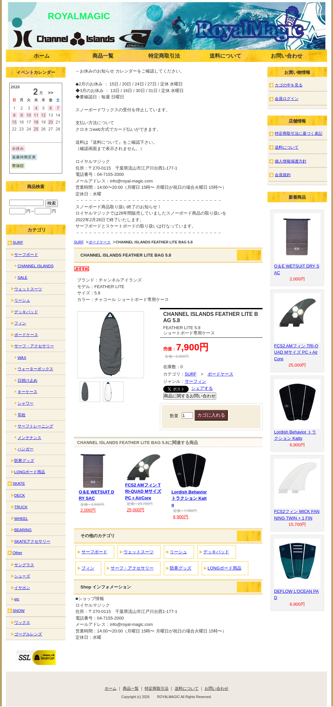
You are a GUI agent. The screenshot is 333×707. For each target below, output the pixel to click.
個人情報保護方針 (291, 161)
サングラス (24, 565)
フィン (87, 568)
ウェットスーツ (138, 551)
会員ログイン (287, 98)
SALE (22, 277)
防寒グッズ (180, 568)
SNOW (18, 610)
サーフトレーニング (35, 426)
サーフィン (195, 381)
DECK (19, 495)
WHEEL (21, 518)
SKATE (19, 483)
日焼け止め (27, 380)
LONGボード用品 (224, 568)
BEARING (23, 530)
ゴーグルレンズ (28, 634)
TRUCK (20, 507)
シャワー (25, 403)
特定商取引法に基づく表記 (298, 133)
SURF (79, 242)
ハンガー (25, 449)
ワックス (22, 622)
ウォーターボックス (35, 369)
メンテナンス (29, 437)
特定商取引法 (164, 56)
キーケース (27, 391)
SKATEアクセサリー (32, 541)
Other (17, 552)
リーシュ (178, 551)
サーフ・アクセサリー (132, 568)
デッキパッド (216, 551)
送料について (225, 56)
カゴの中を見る (289, 85)
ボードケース (100, 242)
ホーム (42, 56)
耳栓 (21, 415)
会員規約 (283, 175)
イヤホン (22, 587)
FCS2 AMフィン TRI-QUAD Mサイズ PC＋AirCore (143, 491)
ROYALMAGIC (69, 16)
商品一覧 (103, 56)
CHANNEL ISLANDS (36, 266)
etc (17, 599)
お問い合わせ (287, 56)
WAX (22, 357)
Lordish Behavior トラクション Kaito (189, 498)
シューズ (22, 576)
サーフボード (94, 551)
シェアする (202, 388)
